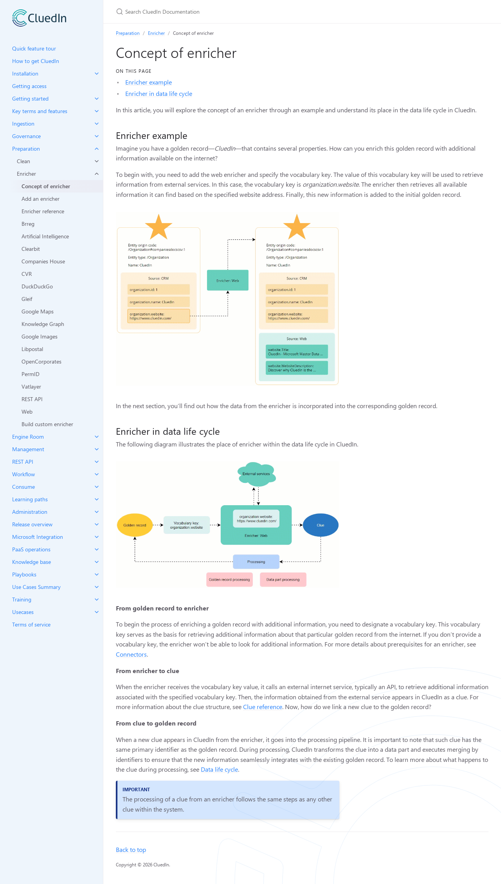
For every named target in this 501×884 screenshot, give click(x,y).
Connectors (131, 654)
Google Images (40, 336)
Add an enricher (40, 198)
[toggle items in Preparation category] (96, 148)
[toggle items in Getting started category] (96, 98)
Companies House (43, 261)
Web (27, 411)
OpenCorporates (41, 361)
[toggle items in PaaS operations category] (96, 549)
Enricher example (148, 82)
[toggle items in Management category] (96, 449)
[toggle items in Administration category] (96, 512)
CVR (27, 273)
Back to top (131, 849)
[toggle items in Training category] (96, 599)
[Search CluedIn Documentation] (208, 11)
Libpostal (32, 349)
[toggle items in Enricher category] (96, 173)
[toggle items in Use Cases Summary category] (96, 587)
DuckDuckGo (37, 286)
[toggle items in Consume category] (96, 487)
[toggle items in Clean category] (96, 161)
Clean (23, 161)
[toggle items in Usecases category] (96, 612)
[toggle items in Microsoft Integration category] (96, 537)
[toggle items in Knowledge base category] (96, 562)
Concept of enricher (46, 186)
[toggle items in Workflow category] (96, 474)
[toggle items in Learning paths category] (96, 499)
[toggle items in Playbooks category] (96, 574)
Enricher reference (43, 211)
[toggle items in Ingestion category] (96, 123)
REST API (32, 399)
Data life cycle (219, 769)
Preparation (128, 33)
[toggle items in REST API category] (96, 462)
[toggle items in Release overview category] (96, 524)
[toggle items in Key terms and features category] (96, 111)
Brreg (28, 223)
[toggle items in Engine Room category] (96, 436)
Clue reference (262, 706)
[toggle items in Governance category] (96, 136)
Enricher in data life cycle (158, 93)
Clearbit (31, 248)
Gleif (27, 298)
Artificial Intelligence (45, 236)
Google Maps (38, 311)
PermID (31, 374)
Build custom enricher (47, 424)
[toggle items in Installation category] (96, 73)
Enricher (26, 173)
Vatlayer (31, 386)
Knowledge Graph (43, 324)
